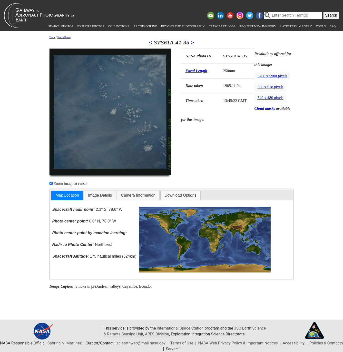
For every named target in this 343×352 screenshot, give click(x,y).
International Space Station (180, 328)
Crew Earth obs (222, 26)
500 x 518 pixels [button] (270, 87)
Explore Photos (90, 26)
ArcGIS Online (145, 26)
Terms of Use (181, 343)
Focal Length (196, 71)
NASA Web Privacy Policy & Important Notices (238, 343)
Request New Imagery (257, 26)
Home (52, 37)
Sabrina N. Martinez (65, 343)
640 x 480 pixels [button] (270, 98)
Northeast (82, 244)
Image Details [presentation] (100, 195)
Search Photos (60, 26)
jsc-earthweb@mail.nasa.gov (141, 343)
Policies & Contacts (326, 343)
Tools (321, 26)
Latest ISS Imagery (296, 26)
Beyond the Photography (183, 26)
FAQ (333, 26)
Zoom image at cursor (68, 183)
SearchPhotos (63, 37)
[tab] (67, 195)
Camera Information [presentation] (138, 195)
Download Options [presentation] (180, 195)
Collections (118, 26)
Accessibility (293, 343)
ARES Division (157, 334)
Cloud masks (264, 108)
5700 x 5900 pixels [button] (272, 76)
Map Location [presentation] (67, 195)
